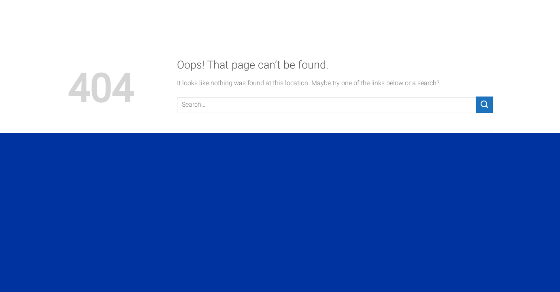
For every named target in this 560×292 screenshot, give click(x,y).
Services (400, 17)
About (313, 17)
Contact (444, 17)
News (482, 17)
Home (280, 17)
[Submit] (484, 104)
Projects (354, 17)
